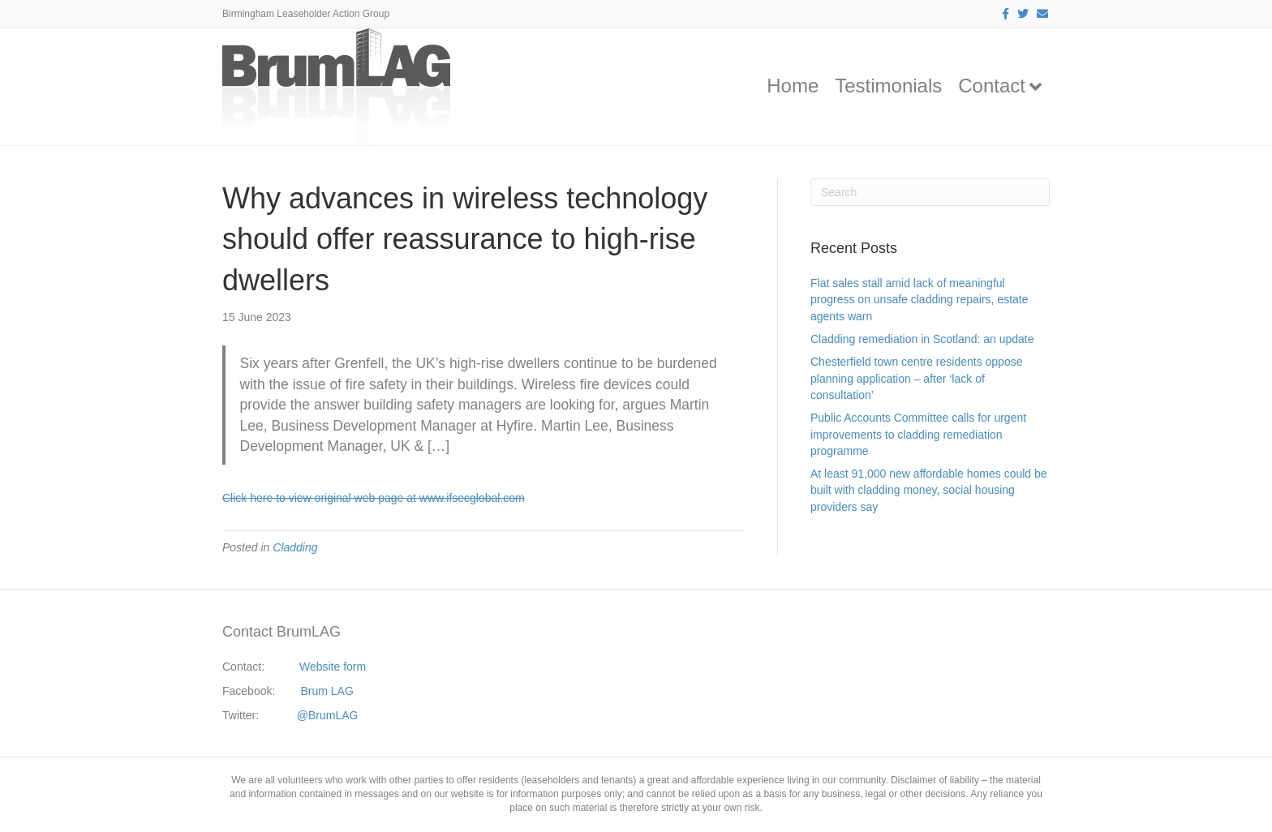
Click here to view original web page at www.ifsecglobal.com (373, 497)
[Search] (930, 192)
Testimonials (888, 85)
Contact (991, 85)
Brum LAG (327, 690)
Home (793, 85)
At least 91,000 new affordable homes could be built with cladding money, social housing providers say (928, 490)
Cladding (295, 547)
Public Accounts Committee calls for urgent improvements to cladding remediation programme (918, 434)
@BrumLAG (328, 715)
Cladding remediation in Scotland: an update (922, 338)
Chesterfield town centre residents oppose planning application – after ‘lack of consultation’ (916, 378)
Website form (332, 666)
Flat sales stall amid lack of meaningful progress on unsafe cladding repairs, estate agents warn (919, 300)
